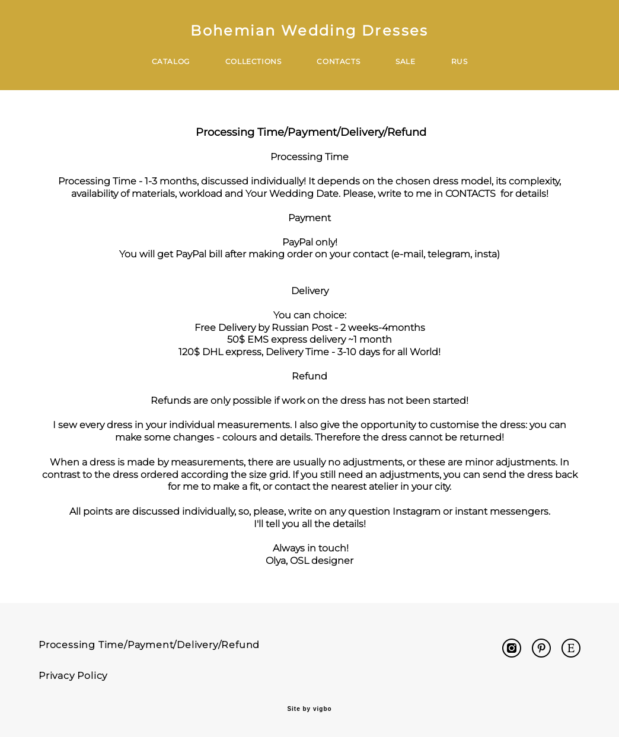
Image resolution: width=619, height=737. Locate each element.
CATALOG (171, 61)
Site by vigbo (309, 709)
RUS (459, 61)
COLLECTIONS (253, 61)
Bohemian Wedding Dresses (309, 31)
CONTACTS (338, 61)
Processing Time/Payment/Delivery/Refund (149, 644)
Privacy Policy (73, 675)
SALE (405, 61)
